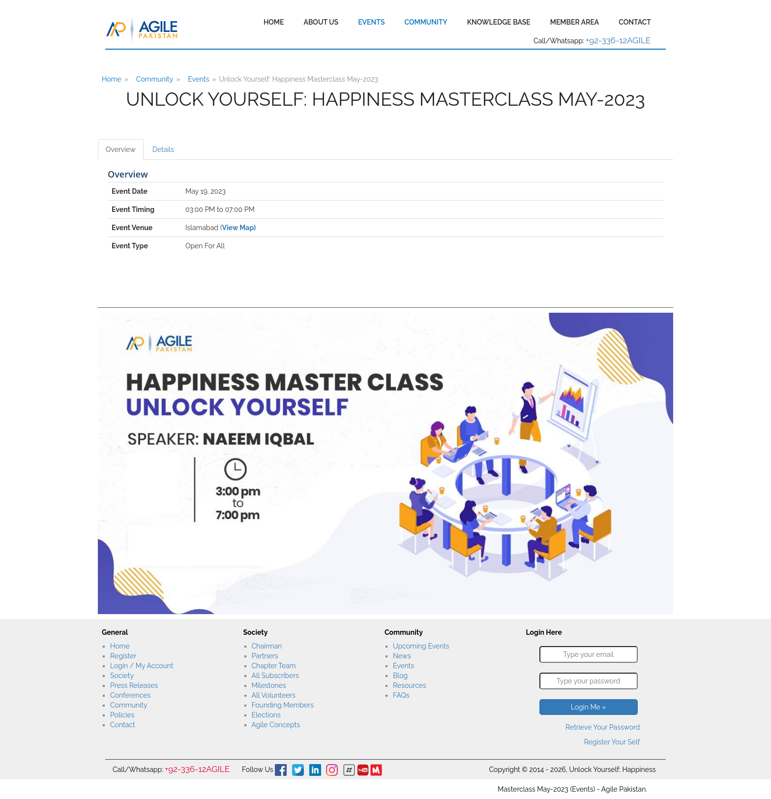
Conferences (130, 695)
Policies (122, 715)
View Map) (239, 228)
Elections (266, 715)
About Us (320, 22)
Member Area (574, 22)
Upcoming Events (421, 646)
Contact (635, 22)
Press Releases (134, 685)
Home (274, 22)
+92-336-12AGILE (618, 40)
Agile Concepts (276, 725)
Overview (121, 149)
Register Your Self (612, 742)
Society (122, 676)
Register (123, 656)
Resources (409, 685)
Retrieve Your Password (602, 727)
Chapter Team (274, 666)
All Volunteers (274, 695)
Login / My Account (141, 666)
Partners (265, 656)
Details (163, 149)
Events (371, 22)
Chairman (267, 646)
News (402, 656)
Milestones (269, 685)
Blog (400, 676)
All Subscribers (275, 676)
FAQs (401, 695)
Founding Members (283, 705)
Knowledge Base (499, 22)
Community (425, 22)
